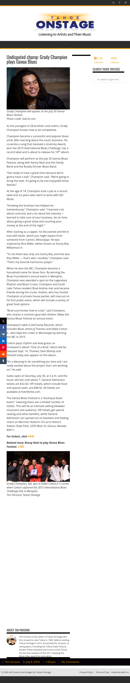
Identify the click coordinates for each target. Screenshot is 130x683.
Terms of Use (102, 672)
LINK (21, 446)
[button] (65, 43)
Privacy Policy (86, 672)
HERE (31, 436)
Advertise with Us (120, 672)
